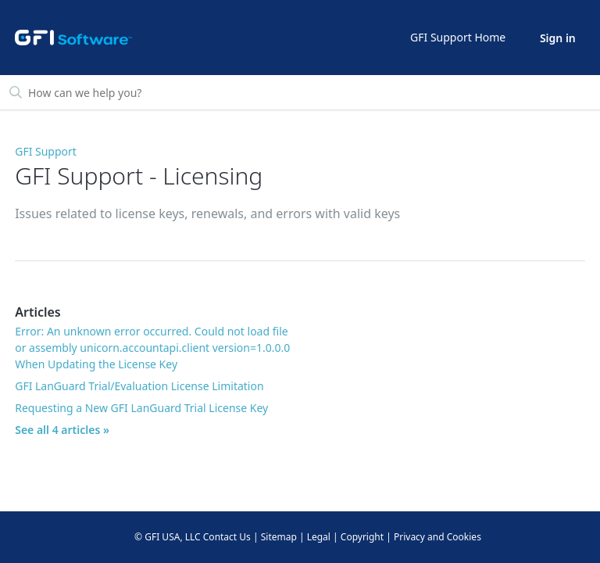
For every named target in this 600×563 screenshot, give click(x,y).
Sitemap (279, 536)
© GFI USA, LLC (167, 536)
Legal (318, 536)
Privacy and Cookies (437, 536)
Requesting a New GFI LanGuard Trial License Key (141, 407)
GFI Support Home (457, 37)
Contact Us (227, 536)
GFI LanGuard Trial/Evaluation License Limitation (139, 385)
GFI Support (46, 151)
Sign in (558, 37)
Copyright (362, 536)
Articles (38, 312)
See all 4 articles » (62, 429)
